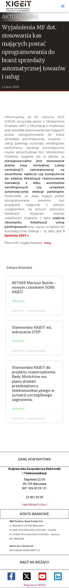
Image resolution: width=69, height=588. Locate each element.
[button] (63, 6)
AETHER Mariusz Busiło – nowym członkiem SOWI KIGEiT (34, 287)
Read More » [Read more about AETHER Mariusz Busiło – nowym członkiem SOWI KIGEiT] (19, 301)
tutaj (47, 242)
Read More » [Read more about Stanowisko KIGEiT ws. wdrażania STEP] (19, 341)
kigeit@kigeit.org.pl (34, 504)
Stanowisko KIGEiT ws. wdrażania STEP (32, 329)
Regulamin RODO (35, 585)
